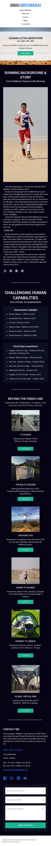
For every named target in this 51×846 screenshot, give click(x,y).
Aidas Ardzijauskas (13, 750)
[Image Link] (25, 5)
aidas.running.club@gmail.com (15, 770)
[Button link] (25, 10)
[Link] (5, 271)
